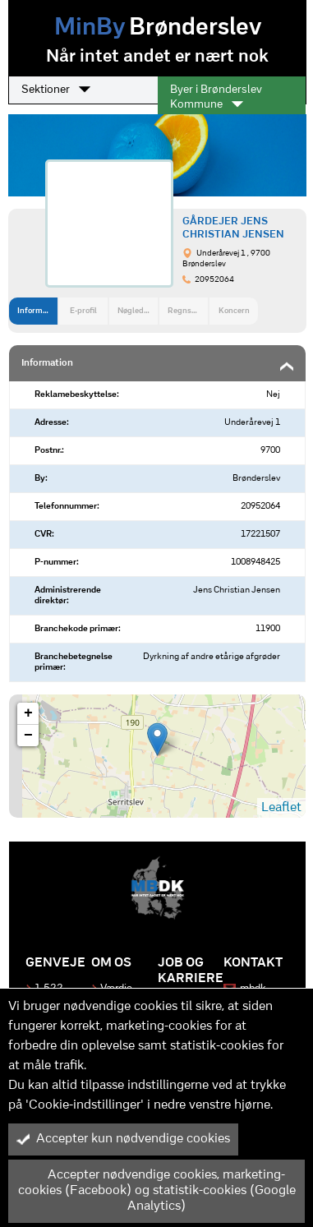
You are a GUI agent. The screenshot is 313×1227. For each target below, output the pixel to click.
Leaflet (281, 807)
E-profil (83, 311)
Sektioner (55, 89)
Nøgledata (136, 311)
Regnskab (186, 311)
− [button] (28, 735)
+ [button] (28, 713)
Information (37, 311)
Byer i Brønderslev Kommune (216, 97)
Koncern (234, 311)
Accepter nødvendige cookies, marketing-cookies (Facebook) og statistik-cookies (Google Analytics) (156, 1191)
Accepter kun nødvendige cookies (123, 1139)
